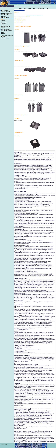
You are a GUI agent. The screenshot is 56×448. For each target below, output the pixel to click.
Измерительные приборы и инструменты (5, 27)
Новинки (2, 34)
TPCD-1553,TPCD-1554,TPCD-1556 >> (20, 19)
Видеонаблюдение (4, 31)
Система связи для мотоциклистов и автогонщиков (7, 36)
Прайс (34, 8)
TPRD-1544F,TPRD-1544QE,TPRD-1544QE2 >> (21, 17)
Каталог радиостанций (4, 10)
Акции (25, 8)
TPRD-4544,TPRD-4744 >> (18, 18)
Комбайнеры (3, 21)
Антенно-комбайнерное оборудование (7, 18)
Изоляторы (3, 20)
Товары (2, 37)
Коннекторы (3, 33)
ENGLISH (47, 8)
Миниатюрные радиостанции (5, 11)
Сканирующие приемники (5, 17)
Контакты (29, 8)
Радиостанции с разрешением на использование (6, 16)
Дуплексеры (3, 19)
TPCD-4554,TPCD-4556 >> (18, 20)
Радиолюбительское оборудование (6, 13)
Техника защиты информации (5, 29)
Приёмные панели (4, 22)
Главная (20, 8)
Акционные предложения (5, 38)
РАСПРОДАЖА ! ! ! (4, 32)
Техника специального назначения (6, 30)
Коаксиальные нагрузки (4, 24)
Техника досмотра (4, 28)
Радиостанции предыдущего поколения (5, 14)
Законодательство (41, 8)
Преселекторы (3, 23)
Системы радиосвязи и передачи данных (6, 12)
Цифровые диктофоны (4, 25)
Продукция (2, 9)
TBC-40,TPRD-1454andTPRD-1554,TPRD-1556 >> (21, 16)
